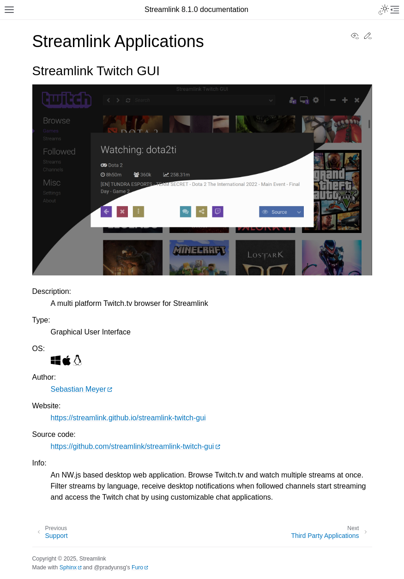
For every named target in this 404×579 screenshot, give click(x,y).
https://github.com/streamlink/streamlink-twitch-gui (132, 446)
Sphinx (68, 567)
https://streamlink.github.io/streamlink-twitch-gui (128, 418)
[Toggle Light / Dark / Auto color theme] (383, 9)
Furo (137, 567)
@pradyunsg (110, 567)
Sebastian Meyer (78, 389)
